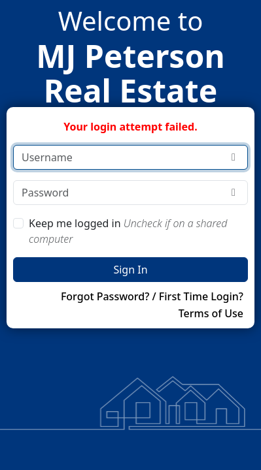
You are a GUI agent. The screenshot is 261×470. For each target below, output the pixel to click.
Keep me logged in (128, 231)
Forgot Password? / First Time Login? (152, 296)
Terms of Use (211, 313)
